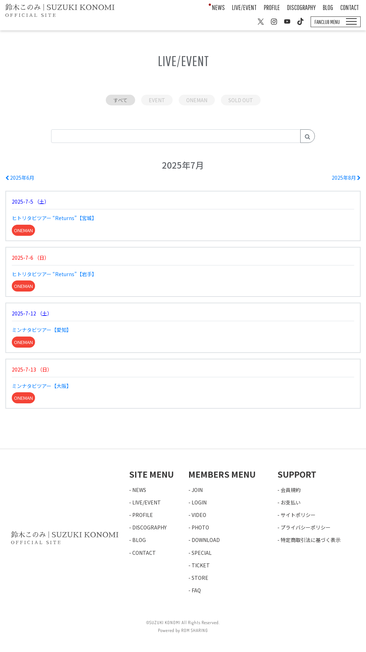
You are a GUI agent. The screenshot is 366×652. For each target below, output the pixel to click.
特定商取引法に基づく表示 (311, 539)
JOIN (197, 489)
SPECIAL (202, 552)
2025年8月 (346, 177)
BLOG (328, 7)
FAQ (196, 590)
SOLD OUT (240, 100)
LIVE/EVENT (244, 7)
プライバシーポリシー (306, 527)
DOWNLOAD (206, 539)
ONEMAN (196, 100)
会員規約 (291, 489)
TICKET (201, 565)
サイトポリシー (298, 514)
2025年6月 (19, 177)
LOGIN (199, 502)
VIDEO (199, 514)
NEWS (218, 7)
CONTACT (349, 7)
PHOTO (200, 527)
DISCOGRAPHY (301, 7)
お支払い (291, 502)
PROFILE (272, 7)
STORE (200, 577)
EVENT (157, 100)
